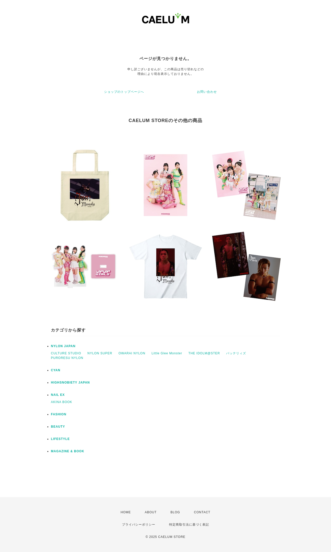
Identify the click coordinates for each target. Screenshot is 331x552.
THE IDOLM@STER (204, 353)
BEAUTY (58, 426)
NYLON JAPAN (63, 346)
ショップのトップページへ (124, 92)
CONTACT (202, 512)
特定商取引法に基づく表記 (189, 524)
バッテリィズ (236, 353)
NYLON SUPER (99, 353)
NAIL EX (58, 395)
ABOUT (151, 512)
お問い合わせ (207, 92)
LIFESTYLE (60, 439)
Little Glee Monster (166, 353)
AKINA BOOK (61, 402)
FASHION (58, 414)
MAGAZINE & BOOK (67, 451)
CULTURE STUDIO (66, 353)
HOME (126, 512)
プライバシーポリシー (138, 524)
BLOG (175, 512)
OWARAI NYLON (131, 353)
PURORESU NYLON (67, 358)
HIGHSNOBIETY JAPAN (70, 382)
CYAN (55, 370)
